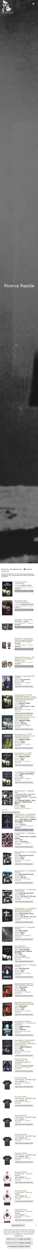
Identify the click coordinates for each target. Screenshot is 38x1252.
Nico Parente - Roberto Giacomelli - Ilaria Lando (25, 820)
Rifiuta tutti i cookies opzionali (19, 1239)
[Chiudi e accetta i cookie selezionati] (35, 1225)
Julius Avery (23, 987)
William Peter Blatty (27, 774)
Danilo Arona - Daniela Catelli (25, 837)
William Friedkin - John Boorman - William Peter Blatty (25, 801)
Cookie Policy (18, 1225)
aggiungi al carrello (24, 591)
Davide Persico (25, 1026)
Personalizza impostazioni (19, 1246)
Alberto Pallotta (25, 1047)
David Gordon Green (26, 855)
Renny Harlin (23, 931)
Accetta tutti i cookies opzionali (19, 1243)
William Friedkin (24, 703)
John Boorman (24, 968)
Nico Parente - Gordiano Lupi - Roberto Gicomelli (23, 951)
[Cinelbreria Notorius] (7, 7)
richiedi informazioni (24, 686)
